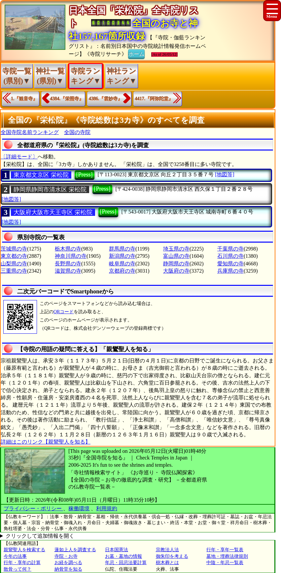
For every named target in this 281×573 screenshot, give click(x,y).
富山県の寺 (176, 256)
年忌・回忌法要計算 (126, 562)
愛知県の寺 (230, 263)
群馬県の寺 (122, 249)
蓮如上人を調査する (75, 549)
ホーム (136, 53)
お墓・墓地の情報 (123, 556)
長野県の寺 (68, 263)
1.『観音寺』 (24, 98)
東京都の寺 (14, 256)
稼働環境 (78, 508)
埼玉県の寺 (176, 249)
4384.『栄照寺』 (67, 98)
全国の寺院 (77, 132)
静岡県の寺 (176, 263)
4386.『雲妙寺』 (106, 98)
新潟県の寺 (122, 256)
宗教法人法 (167, 549)
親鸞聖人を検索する (24, 549)
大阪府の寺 (176, 271)
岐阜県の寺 (122, 263)
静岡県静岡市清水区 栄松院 (50, 189)
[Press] (84, 174)
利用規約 (106, 508)
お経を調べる (68, 562)
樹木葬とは (167, 562)
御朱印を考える (172, 556)
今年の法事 (15, 556)
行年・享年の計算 (22, 562)
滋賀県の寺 (68, 271)
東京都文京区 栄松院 (41, 175)
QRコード (63, 311)
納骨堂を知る (68, 569)
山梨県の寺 (14, 263)
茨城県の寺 (14, 249)
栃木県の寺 (68, 249)
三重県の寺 (14, 271)
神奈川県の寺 (71, 256)
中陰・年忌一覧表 (224, 562)
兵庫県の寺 (230, 271)
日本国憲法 (116, 549)
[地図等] (224, 174)
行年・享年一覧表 (224, 549)
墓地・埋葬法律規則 (227, 556)
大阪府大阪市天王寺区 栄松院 (53, 212)
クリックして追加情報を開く (40, 536)
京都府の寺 (122, 271)
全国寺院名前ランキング (30, 132)
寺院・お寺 (66, 556)
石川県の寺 (230, 256)
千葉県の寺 (230, 249)
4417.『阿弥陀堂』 (154, 98)
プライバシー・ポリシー (33, 508)
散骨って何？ (17, 569)
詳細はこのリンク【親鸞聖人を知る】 (45, 442)
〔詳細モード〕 (19, 156)
